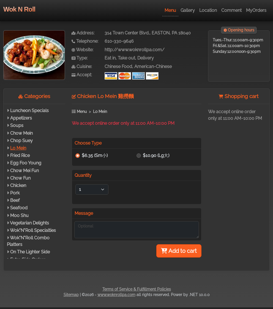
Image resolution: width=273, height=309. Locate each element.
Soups (16, 125)
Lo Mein (18, 148)
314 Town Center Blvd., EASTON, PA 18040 (148, 33)
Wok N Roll (19, 9)
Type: (80, 58)
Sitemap (71, 294)
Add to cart (179, 251)
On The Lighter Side (30, 251)
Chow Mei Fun (24, 170)
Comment (231, 10)
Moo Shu (19, 215)
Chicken (18, 185)
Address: (83, 33)
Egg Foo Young (25, 163)
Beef (15, 200)
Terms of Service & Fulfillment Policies (136, 289)
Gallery (188, 10)
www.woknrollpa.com (116, 294)
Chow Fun (20, 178)
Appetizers (21, 118)
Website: (82, 49)
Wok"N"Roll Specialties (33, 230)
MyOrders (256, 10)
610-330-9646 (119, 41)
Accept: (82, 74)
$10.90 (156, 155)
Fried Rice (20, 155)
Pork (15, 193)
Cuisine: (82, 66)
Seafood (19, 207)
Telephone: (85, 41)
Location (208, 10)
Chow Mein (21, 133)
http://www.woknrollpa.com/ (135, 49)
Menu (170, 10)
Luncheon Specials (29, 110)
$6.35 (95, 155)
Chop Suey (21, 140)
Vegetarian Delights (29, 223)
